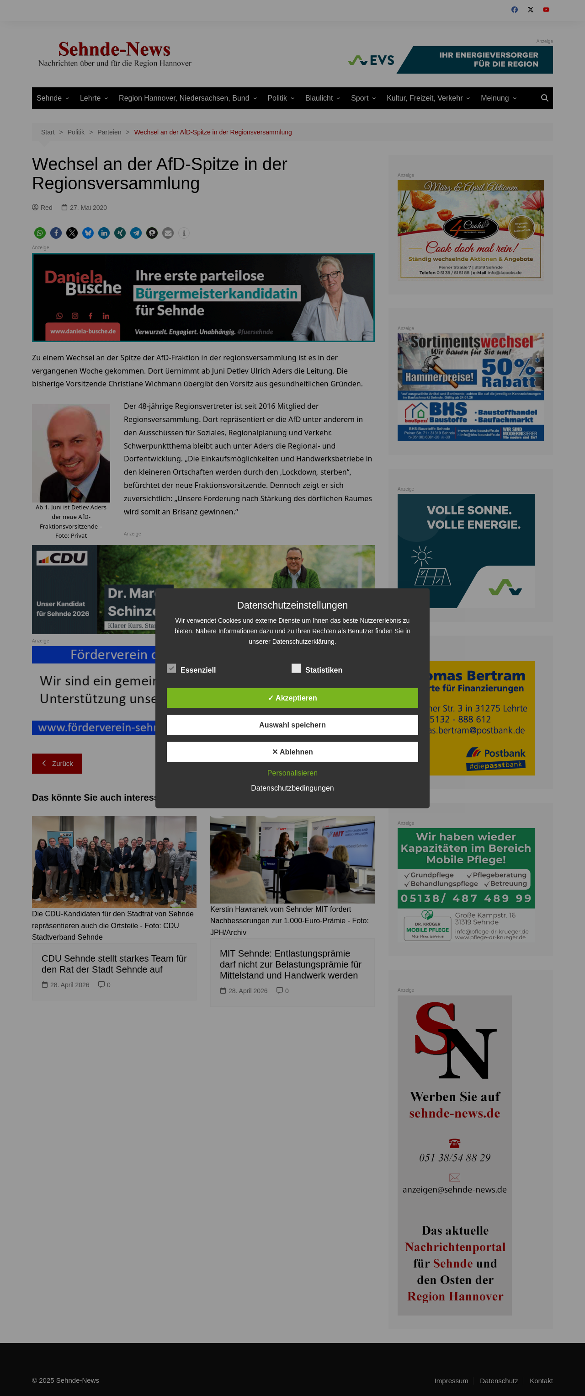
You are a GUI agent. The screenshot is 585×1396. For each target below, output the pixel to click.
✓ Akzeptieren (292, 697)
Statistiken (317, 668)
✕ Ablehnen (292, 751)
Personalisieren (292, 772)
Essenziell (191, 668)
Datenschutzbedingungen (292, 788)
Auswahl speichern (292, 724)
